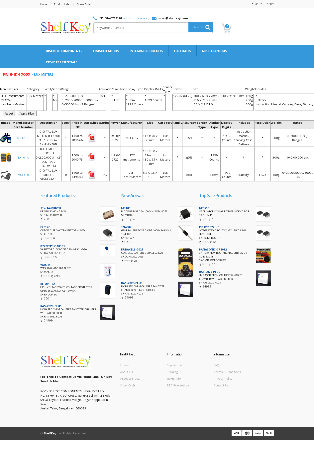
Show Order (84, 4)
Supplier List (175, 365)
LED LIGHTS (182, 51)
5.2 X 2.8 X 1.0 (219, 104)
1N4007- (127, 227)
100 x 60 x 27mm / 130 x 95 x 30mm (219, 96)
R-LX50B (23, 138)
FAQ (216, 365)
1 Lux (115, 100)
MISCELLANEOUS (214, 51)
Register (257, 3)
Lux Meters (35, 96)
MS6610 (23, 175)
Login (270, 3)
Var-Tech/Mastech (13, 104)
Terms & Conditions (227, 372)
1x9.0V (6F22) (183, 96)
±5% (102, 96)
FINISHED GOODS (106, 51)
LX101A (23, 157)
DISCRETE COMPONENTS (64, 51)
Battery (284, 100)
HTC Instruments (13, 96)
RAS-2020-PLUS (50, 306)
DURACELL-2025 (132, 249)
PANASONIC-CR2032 (213, 249)
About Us (126, 372)
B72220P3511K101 (52, 246)
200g (249, 100)
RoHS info (174, 378)
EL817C (45, 227)
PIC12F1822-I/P (209, 227)
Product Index (62, 4)
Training (172, 372)
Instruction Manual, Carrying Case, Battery (284, 104)
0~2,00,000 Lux (80, 96)
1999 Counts (135, 104)
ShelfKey (50, 433)
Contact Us (221, 385)
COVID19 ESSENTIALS (61, 62)
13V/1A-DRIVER (50, 208)
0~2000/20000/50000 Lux (80, 100)
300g (249, 104)
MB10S (125, 208)
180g (249, 96)
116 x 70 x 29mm (219, 100)
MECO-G (13, 100)
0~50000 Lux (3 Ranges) (80, 104)
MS (54, 100)
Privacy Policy (223, 378)
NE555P (204, 208)
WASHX (45, 265)
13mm (135, 100)
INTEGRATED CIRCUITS (146, 51)
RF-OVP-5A (47, 284)
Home (44, 4)
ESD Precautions (178, 385)
